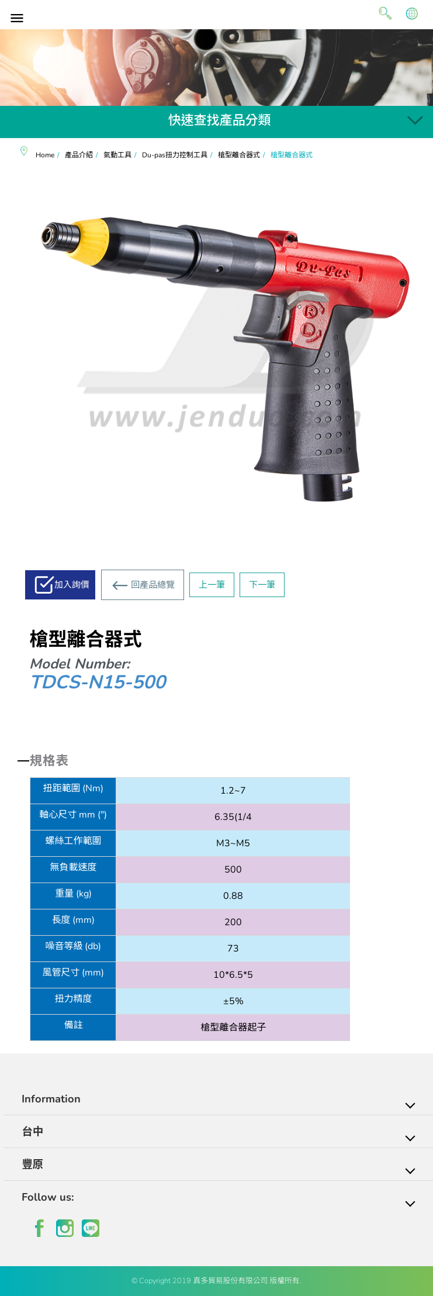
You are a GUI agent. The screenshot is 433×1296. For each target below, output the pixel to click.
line (90, 1228)
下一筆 (262, 585)
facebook (39, 1228)
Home (45, 155)
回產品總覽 (153, 585)
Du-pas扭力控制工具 (174, 155)
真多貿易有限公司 (216, 13)
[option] (216, 67)
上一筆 (212, 585)
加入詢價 (71, 585)
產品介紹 (79, 155)
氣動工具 (117, 155)
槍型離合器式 (239, 155)
